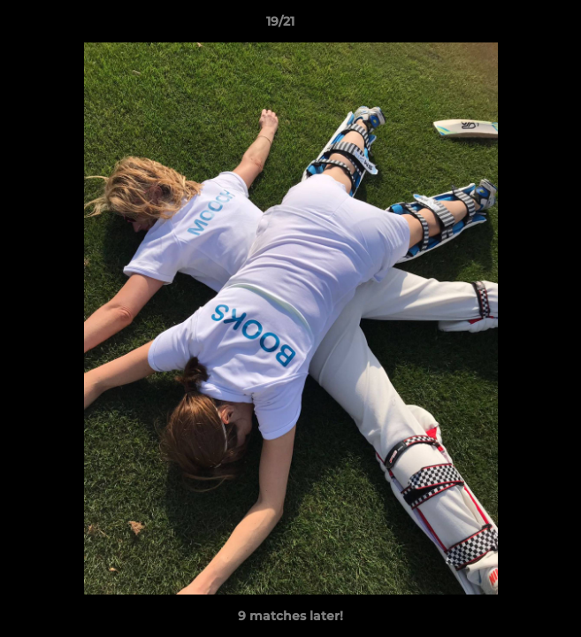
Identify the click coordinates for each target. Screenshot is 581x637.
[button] (517, 26)
